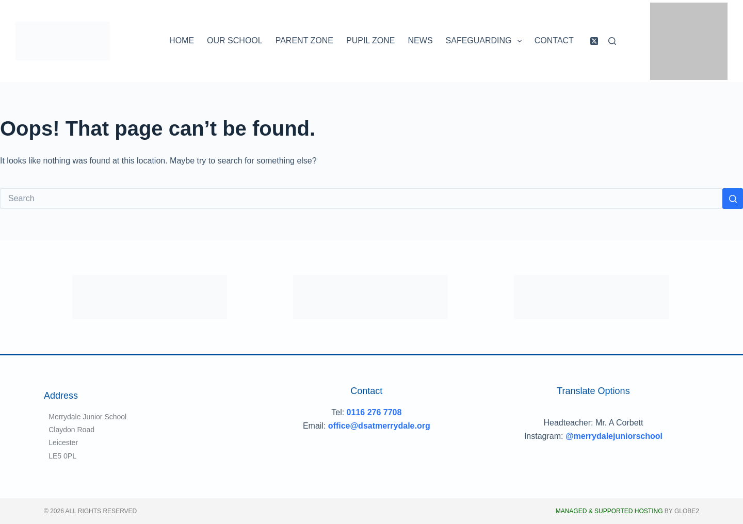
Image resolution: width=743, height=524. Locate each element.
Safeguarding (486, 41)
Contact (554, 40)
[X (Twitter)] (594, 41)
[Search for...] (361, 198)
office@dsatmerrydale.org (379, 425)
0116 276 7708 (374, 412)
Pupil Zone (370, 40)
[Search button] (732, 198)
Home (181, 40)
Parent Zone (304, 40)
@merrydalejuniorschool (614, 436)
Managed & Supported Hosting (609, 511)
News (420, 40)
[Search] (612, 41)
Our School (235, 40)
